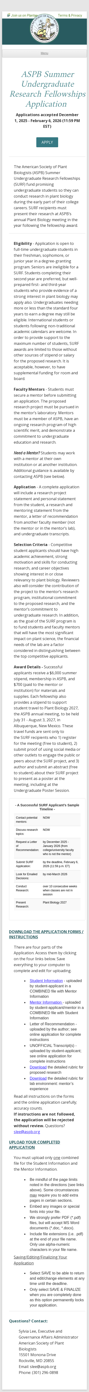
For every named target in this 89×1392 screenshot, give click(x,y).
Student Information (46, 981)
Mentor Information (46, 1002)
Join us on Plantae (24, 15)
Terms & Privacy (70, 15)
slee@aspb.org (27, 1131)
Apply (47, 142)
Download (38, 1067)
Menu (44, 53)
